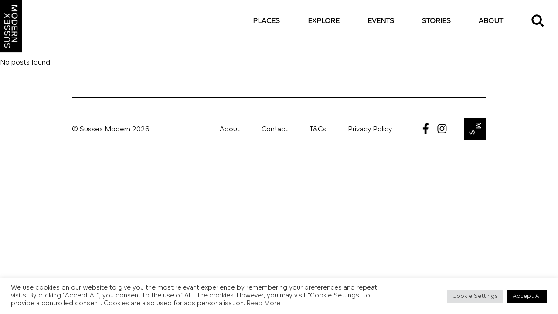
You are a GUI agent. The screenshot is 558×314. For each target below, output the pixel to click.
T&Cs (318, 129)
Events (380, 21)
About (491, 21)
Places (266, 21)
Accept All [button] (527, 296)
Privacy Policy (370, 129)
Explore (324, 21)
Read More (263, 303)
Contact (275, 129)
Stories (436, 21)
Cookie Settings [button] (475, 296)
